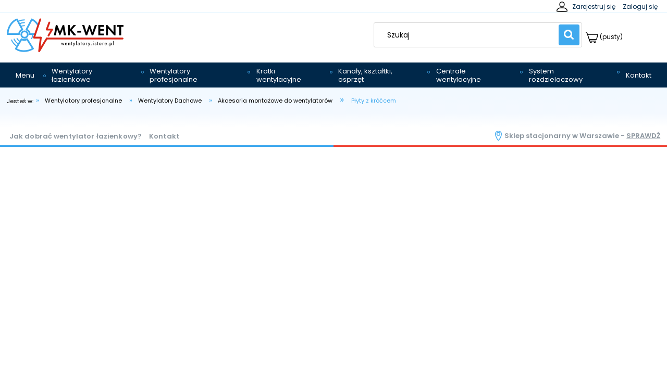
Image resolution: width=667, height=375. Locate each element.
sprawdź (643, 136)
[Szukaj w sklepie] (468, 34)
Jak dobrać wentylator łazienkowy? (75, 136)
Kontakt (164, 136)
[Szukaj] (569, 34)
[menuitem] (25, 75)
